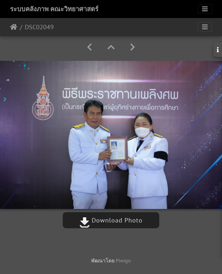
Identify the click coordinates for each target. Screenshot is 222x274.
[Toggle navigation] (205, 9)
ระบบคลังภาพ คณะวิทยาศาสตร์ (54, 9)
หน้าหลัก (13, 27)
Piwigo (123, 260)
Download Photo (111, 220)
